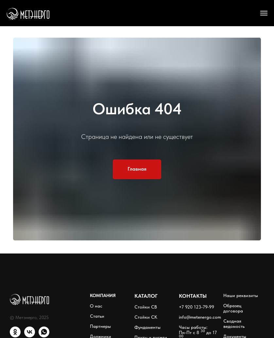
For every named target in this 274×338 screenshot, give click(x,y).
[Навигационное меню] (263, 13)
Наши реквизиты (240, 295)
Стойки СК (145, 317)
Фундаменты (147, 327)
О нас (96, 306)
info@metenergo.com (200, 317)
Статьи (97, 316)
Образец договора (233, 308)
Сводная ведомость (234, 323)
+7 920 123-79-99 (196, 307)
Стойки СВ (145, 307)
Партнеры (100, 326)
